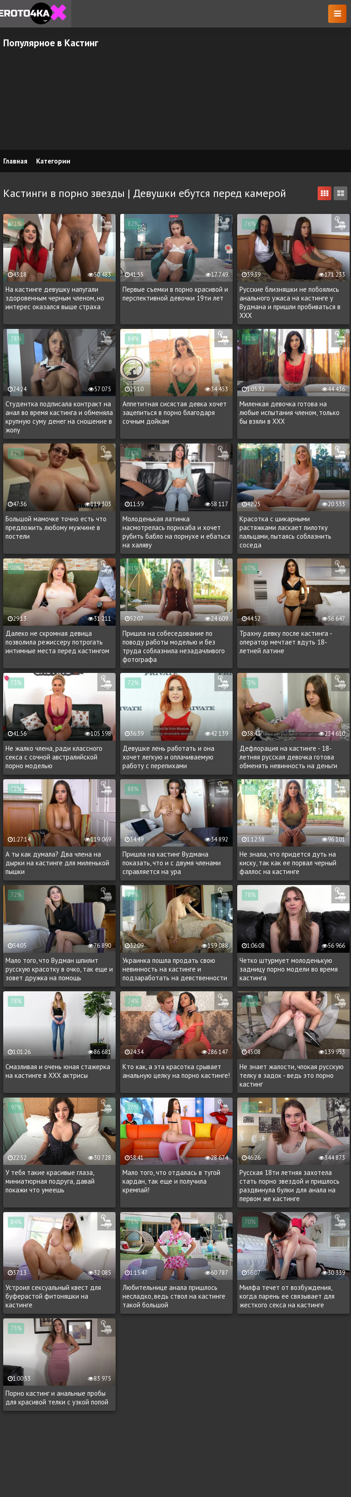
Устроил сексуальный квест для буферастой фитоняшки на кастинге (53, 1296)
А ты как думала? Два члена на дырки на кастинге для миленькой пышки (57, 863)
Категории (53, 161)
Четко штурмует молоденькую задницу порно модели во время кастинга (288, 969)
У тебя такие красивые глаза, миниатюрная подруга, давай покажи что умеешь (50, 1181)
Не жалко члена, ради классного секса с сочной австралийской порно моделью (53, 757)
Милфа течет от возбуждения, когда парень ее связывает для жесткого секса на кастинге (287, 1296)
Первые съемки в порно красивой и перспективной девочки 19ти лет (175, 293)
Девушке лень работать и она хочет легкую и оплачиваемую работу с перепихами (168, 757)
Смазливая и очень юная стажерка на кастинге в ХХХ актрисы (57, 1071)
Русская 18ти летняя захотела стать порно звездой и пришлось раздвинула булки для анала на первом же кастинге (289, 1185)
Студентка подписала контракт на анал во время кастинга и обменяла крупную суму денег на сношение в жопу (59, 416)
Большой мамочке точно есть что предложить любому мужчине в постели (55, 527)
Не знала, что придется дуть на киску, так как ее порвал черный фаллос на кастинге (287, 863)
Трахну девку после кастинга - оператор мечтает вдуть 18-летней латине (285, 642)
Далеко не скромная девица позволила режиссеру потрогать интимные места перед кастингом (57, 642)
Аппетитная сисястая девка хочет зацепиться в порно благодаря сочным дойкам (174, 412)
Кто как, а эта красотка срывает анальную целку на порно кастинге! (176, 1071)
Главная (15, 161)
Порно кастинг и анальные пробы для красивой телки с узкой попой (56, 1397)
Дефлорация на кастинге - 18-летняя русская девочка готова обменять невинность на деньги (288, 757)
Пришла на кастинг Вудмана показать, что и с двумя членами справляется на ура (171, 863)
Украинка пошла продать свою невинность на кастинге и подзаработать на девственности (174, 969)
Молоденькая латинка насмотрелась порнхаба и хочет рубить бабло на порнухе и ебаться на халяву (176, 531)
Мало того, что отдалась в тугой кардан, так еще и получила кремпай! (171, 1181)
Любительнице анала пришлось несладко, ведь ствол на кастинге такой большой (173, 1296)
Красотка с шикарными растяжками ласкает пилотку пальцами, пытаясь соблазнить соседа (285, 531)
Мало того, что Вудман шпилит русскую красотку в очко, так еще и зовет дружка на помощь (59, 969)
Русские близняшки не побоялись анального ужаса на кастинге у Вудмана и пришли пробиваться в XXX (289, 302)
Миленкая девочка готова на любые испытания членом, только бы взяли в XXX (289, 412)
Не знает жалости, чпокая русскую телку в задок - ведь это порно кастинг (291, 1075)
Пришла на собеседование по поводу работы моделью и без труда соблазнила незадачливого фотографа (173, 646)
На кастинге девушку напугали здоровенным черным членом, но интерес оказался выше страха (54, 298)
